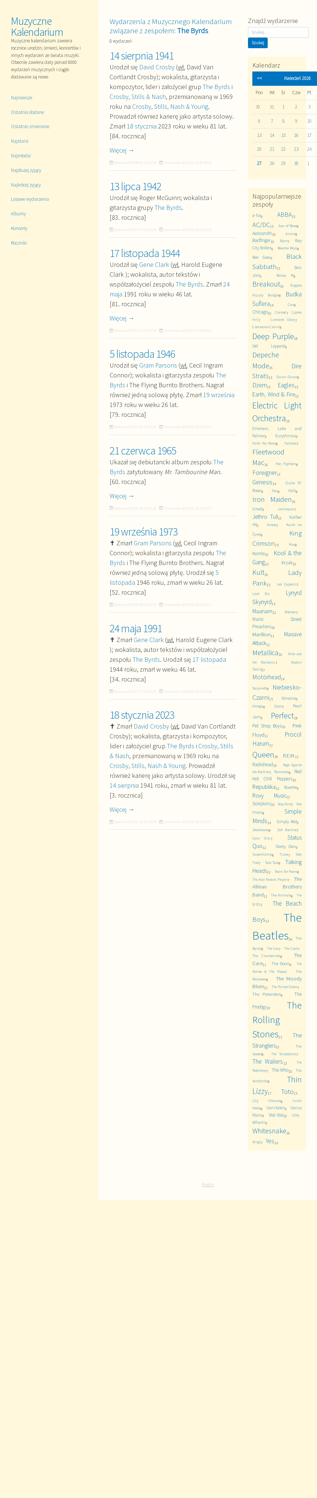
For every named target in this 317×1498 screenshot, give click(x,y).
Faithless (290, 443)
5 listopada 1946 (142, 354)
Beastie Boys (287, 248)
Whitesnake (269, 1130)
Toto (287, 1091)
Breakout (266, 284)
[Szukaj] (278, 32)
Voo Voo (276, 1115)
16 (296, 135)
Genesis (262, 482)
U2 (254, 1101)
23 (296, 149)
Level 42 (260, 594)
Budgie (273, 295)
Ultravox (274, 1100)
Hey (275, 490)
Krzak (287, 563)
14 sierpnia (124, 785)
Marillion (261, 634)
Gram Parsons (158, 365)
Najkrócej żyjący (26, 185)
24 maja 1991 (136, 628)
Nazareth (259, 688)
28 (272, 163)
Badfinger (261, 240)
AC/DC (261, 224)
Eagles (286, 385)
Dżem (259, 385)
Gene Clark (154, 264)
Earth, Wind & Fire (273, 394)
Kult (258, 572)
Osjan (278, 706)
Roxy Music (269, 795)
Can (291, 304)
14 (272, 135)
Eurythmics (285, 435)
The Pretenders (266, 994)
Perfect (282, 715)
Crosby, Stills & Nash (138, 96)
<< (259, 78)
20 (259, 149)
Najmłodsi (21, 156)
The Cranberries (266, 955)
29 (283, 163)
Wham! (259, 1122)
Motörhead (266, 677)
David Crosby (157, 67)
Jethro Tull (265, 516)
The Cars (272, 948)
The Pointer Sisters (284, 987)
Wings (256, 1142)
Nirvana (289, 698)
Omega (257, 706)
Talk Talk (272, 862)
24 (309, 149)
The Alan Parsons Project (269, 879)
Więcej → (122, 150)
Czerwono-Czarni (266, 326)
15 (283, 135)
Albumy (18, 214)
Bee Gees (261, 257)
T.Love (283, 854)
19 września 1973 (143, 531)
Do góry (208, 1184)
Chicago (260, 312)
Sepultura (284, 804)
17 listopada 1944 (145, 253)
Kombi (258, 553)
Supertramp (262, 854)
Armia (290, 233)
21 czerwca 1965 (143, 450)
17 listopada (209, 659)
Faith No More (264, 443)
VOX (294, 1115)
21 (272, 149)
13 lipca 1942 (135, 186)
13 (259, 135)
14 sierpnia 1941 (141, 55)
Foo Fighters (286, 463)
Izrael (257, 508)
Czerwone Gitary (283, 320)
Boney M (285, 275)
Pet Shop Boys (267, 726)
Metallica (265, 652)
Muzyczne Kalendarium (37, 26)
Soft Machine (287, 830)
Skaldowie (260, 829)
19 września (218, 395)
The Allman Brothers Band (277, 887)
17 (309, 135)
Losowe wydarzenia (30, 199)
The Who (280, 1070)
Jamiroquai (286, 509)
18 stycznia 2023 (142, 715)
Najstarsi (19, 141)
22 (283, 149)
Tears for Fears (286, 871)
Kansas (271, 525)
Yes (270, 1141)
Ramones (281, 771)
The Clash (290, 948)
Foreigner (264, 473)
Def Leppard (268, 346)
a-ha (256, 215)
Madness (290, 612)
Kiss (292, 544)
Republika (264, 786)
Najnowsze (21, 98)
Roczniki (19, 243)
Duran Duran (286, 376)
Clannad (280, 312)
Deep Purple (273, 336)
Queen (263, 754)
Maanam (262, 611)
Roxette (290, 787)
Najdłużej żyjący (26, 170)
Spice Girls (261, 838)
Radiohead (262, 764)
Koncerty (19, 228)
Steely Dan (285, 846)
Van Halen (276, 1107)
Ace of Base (288, 225)
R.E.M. (289, 755)
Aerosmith (262, 233)
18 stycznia (142, 126)
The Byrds (216, 86)
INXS (292, 490)
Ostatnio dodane (27, 112)
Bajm (283, 241)
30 (296, 163)
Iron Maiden (272, 499)
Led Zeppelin (287, 584)
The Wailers (267, 1061)
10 (309, 121)
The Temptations (283, 1054)
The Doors (280, 963)
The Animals (281, 895)
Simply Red (286, 821)
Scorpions (261, 803)
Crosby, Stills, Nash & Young (170, 106)
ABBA (284, 215)
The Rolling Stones (277, 1019)
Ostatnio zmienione (30, 126)
